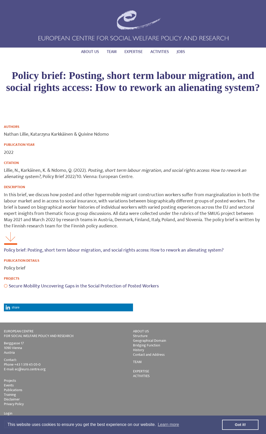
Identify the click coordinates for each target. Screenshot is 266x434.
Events (9, 385)
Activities (159, 51)
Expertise (133, 51)
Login (8, 413)
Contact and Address (149, 355)
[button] (68, 307)
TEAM (137, 362)
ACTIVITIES (141, 376)
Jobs (181, 51)
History (138, 350)
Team (112, 51)
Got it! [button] (240, 425)
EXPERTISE (141, 371)
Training (10, 395)
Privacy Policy (14, 404)
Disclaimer (12, 399)
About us (90, 51)
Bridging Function (146, 345)
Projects (10, 381)
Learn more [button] (168, 424)
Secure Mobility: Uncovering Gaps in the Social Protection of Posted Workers (84, 286)
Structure (140, 336)
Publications (13, 390)
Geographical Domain (149, 341)
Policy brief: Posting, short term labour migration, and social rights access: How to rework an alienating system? (114, 250)
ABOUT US (141, 331)
